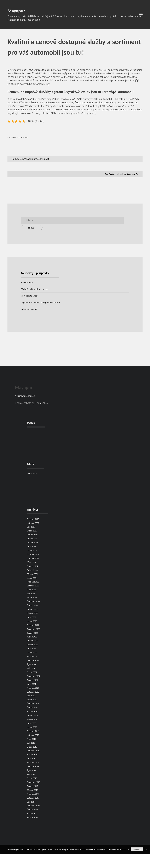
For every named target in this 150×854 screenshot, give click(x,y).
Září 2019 (31, 743)
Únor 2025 (31, 546)
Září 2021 (31, 668)
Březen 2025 (32, 542)
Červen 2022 (32, 633)
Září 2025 (31, 526)
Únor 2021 (31, 684)
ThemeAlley (41, 403)
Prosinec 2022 (33, 625)
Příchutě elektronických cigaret (34, 289)
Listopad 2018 (33, 766)
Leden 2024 (32, 578)
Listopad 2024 (33, 558)
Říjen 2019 (31, 739)
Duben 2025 (32, 538)
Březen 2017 (32, 817)
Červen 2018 (32, 786)
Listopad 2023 (33, 585)
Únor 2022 (31, 648)
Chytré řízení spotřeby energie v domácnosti (40, 302)
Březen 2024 (32, 574)
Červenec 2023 (33, 601)
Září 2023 (31, 593)
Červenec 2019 (33, 750)
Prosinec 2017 (33, 794)
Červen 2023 (32, 605)
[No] (146, 849)
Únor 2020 (31, 723)
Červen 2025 (32, 534)
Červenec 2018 (33, 782)
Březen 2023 (32, 613)
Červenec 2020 (33, 703)
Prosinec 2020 (33, 688)
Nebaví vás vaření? (29, 309)
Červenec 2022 (33, 629)
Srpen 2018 (32, 778)
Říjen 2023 (31, 589)
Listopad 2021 (33, 660)
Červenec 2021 (33, 676)
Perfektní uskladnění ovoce (120, 174)
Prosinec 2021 (33, 656)
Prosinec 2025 (33, 519)
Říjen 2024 (31, 562)
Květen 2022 (32, 636)
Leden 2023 (32, 621)
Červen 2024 (32, 566)
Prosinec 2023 (33, 581)
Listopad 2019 (33, 735)
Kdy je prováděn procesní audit (32, 159)
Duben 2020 (32, 715)
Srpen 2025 (32, 530)
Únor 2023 (31, 617)
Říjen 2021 (31, 664)
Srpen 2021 (32, 672)
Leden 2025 (32, 550)
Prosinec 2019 (33, 731)
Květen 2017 (32, 813)
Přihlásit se (32, 473)
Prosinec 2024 (33, 554)
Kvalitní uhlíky (27, 282)
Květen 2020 (32, 711)
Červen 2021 (32, 680)
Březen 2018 (32, 790)
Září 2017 (31, 801)
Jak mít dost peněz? (29, 295)
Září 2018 (31, 774)
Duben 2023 (32, 609)
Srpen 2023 (32, 597)
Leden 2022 (32, 652)
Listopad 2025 (33, 523)
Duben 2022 (32, 640)
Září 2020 (31, 695)
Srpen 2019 (32, 747)
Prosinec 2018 (33, 762)
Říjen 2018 (31, 770)
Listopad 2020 (33, 692)
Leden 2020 (32, 727)
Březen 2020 (32, 719)
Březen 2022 (32, 644)
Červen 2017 (32, 809)
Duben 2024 (32, 570)
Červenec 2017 (33, 805)
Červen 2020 (32, 707)
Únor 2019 (31, 758)
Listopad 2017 (33, 798)
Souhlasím (137, 849)
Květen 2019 (32, 754)
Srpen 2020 (32, 699)
